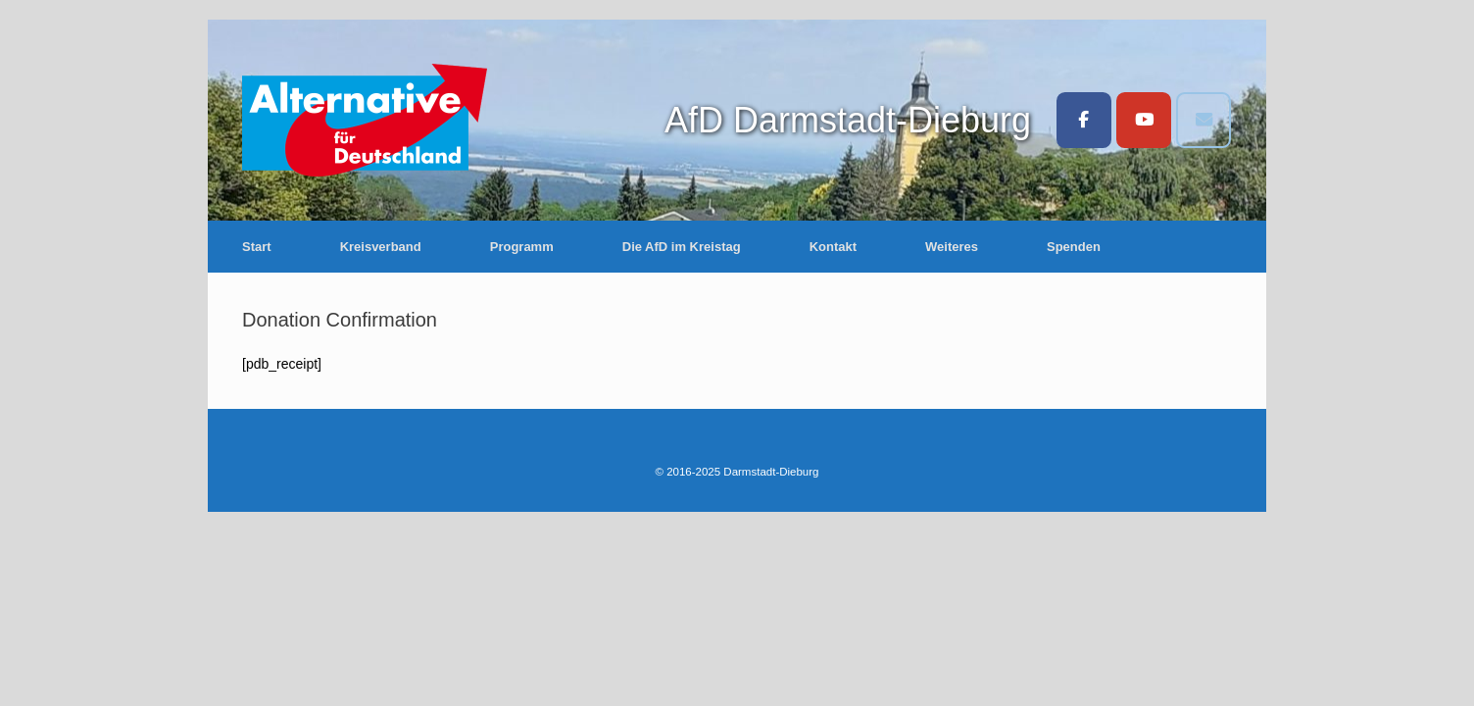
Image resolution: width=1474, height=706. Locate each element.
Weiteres (951, 246)
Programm (522, 246)
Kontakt (833, 246)
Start (256, 246)
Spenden (1074, 246)
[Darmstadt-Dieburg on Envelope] (1203, 120)
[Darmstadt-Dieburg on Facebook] (1083, 120)
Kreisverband (380, 246)
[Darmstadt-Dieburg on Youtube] (1143, 120)
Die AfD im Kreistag (681, 246)
